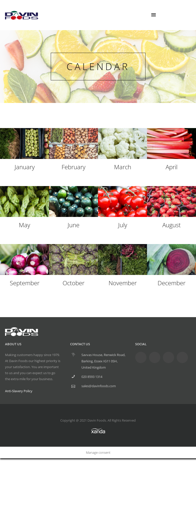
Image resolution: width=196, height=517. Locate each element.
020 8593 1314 (91, 376)
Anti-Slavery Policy (18, 391)
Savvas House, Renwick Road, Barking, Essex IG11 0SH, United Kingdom (103, 361)
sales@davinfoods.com (98, 386)
